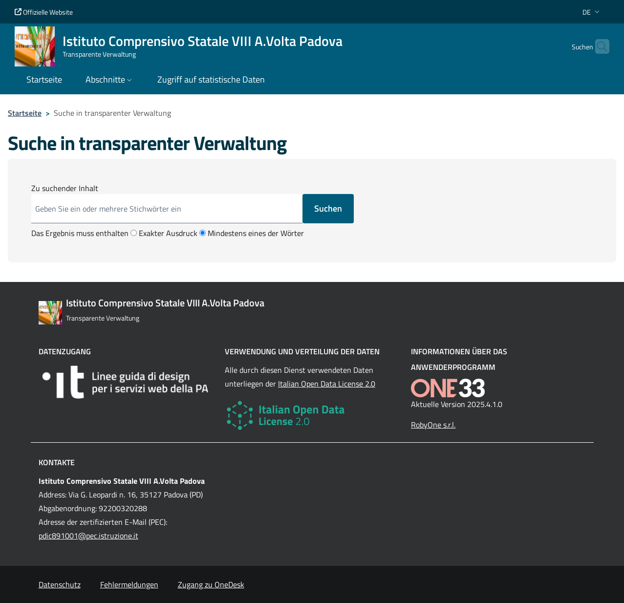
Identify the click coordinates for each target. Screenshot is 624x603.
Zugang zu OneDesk (211, 584)
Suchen (328, 208)
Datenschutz (60, 584)
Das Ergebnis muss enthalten (80, 233)
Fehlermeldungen (129, 584)
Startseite (25, 113)
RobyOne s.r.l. (433, 425)
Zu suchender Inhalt (64, 188)
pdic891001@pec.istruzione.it (88, 535)
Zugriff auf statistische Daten (211, 79)
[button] (592, 12)
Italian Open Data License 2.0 (326, 383)
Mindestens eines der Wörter (251, 233)
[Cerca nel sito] (597, 46)
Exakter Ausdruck (163, 233)
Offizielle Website (44, 12)
